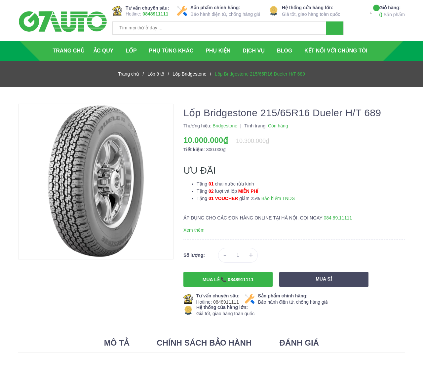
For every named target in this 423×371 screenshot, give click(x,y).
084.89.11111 (338, 217)
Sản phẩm (392, 10)
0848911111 (155, 14)
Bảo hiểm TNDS (278, 198)
